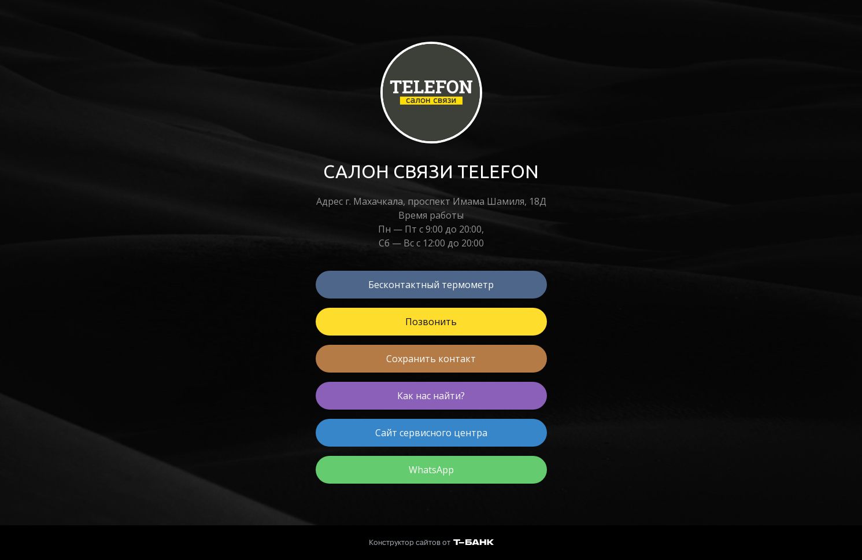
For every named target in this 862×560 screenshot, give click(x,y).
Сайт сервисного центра (431, 432)
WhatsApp (431, 469)
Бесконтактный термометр (431, 284)
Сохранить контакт (431, 358)
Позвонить (431, 321)
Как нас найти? (431, 395)
